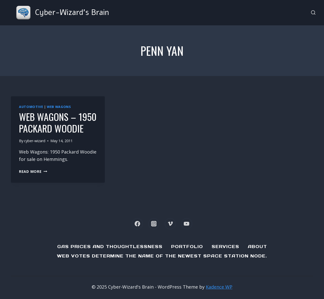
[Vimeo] (170, 223)
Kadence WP (219, 287)
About (257, 246)
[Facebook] (137, 223)
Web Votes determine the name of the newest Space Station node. (162, 256)
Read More (33, 171)
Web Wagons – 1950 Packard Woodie (57, 122)
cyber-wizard (34, 140)
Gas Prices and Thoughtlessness (110, 246)
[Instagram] (153, 223)
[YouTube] (186, 223)
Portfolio (187, 246)
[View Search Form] (313, 12)
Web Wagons (59, 107)
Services (225, 246)
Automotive (31, 107)
